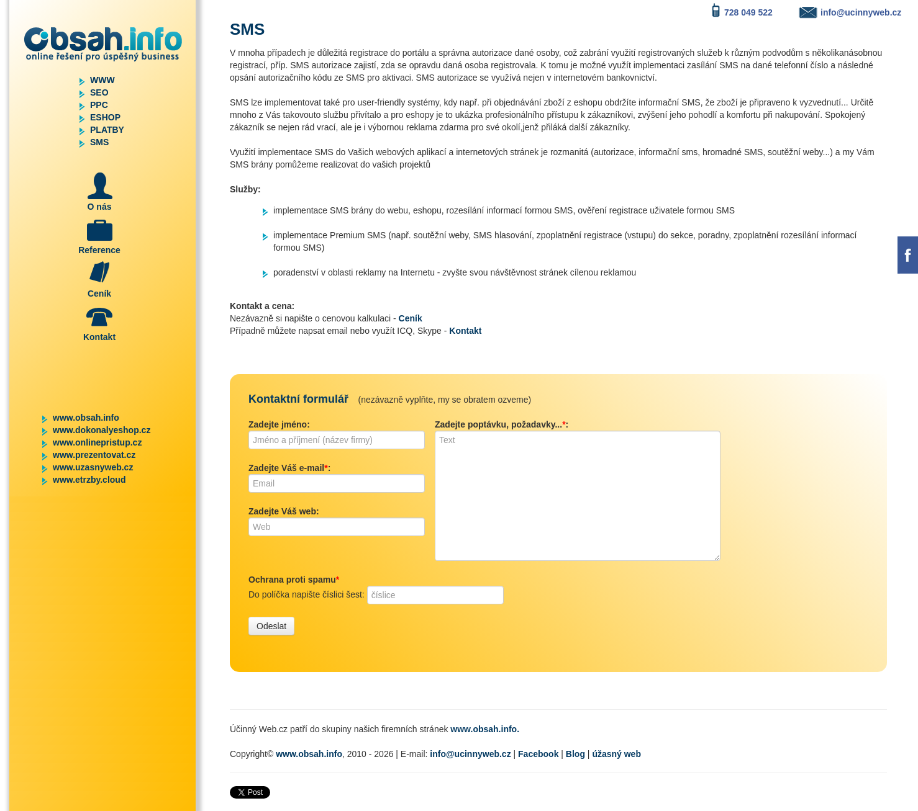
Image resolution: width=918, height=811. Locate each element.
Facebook (538, 754)
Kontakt (465, 331)
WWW (102, 80)
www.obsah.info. (484, 729)
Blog (575, 754)
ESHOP (105, 117)
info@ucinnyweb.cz (470, 754)
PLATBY (107, 130)
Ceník (410, 318)
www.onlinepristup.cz (97, 442)
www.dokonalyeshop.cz (101, 430)
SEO (99, 92)
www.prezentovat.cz (94, 455)
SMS (99, 142)
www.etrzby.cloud (89, 480)
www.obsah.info (86, 418)
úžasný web (616, 754)
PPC (99, 105)
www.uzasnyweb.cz (93, 467)
